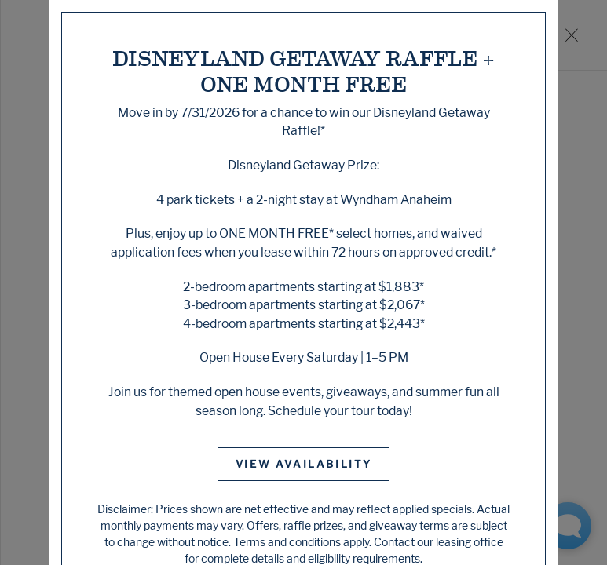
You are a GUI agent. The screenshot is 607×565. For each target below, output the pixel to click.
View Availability (304, 463)
